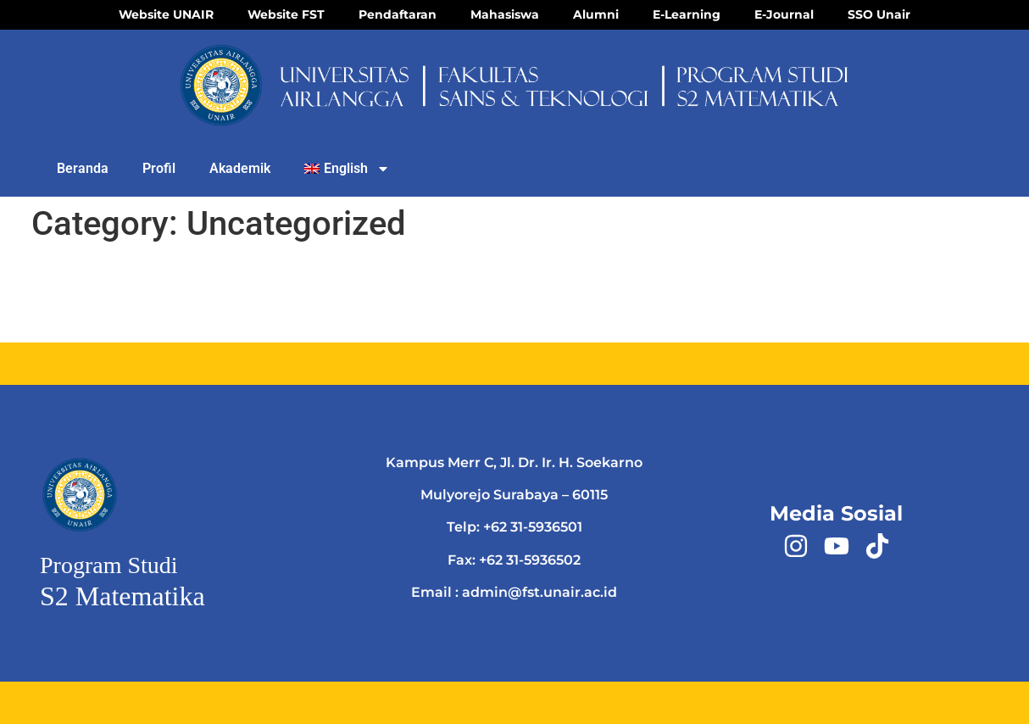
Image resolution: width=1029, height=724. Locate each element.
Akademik (239, 168)
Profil (158, 168)
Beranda (82, 168)
